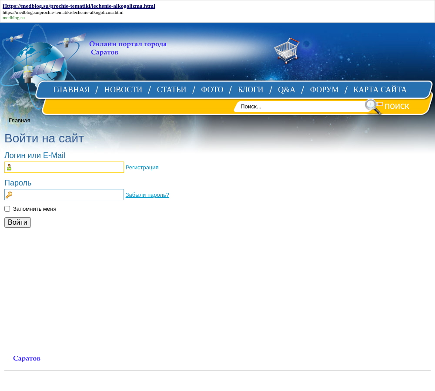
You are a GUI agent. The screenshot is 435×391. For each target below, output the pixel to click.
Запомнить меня (34, 209)
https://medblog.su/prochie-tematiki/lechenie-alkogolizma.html (63, 12)
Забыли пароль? (147, 195)
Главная (19, 120)
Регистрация (142, 167)
